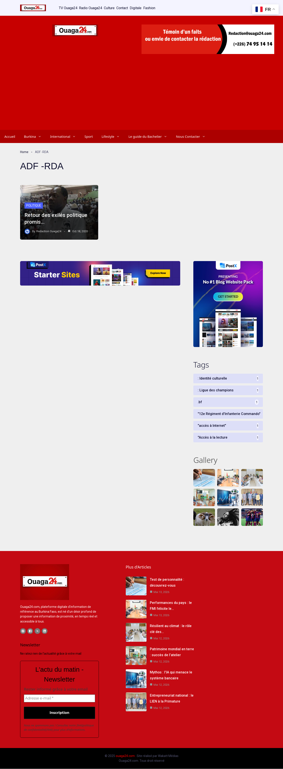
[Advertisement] (141, 96)
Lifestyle (112, 136)
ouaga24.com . (126, 756)
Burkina (35, 136)
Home (24, 151)
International (65, 136)
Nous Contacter (193, 136)
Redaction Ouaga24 (48, 230)
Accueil (9, 136)
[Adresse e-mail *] (59, 699)
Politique (33, 205)
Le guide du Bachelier (149, 136)
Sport (88, 136)
